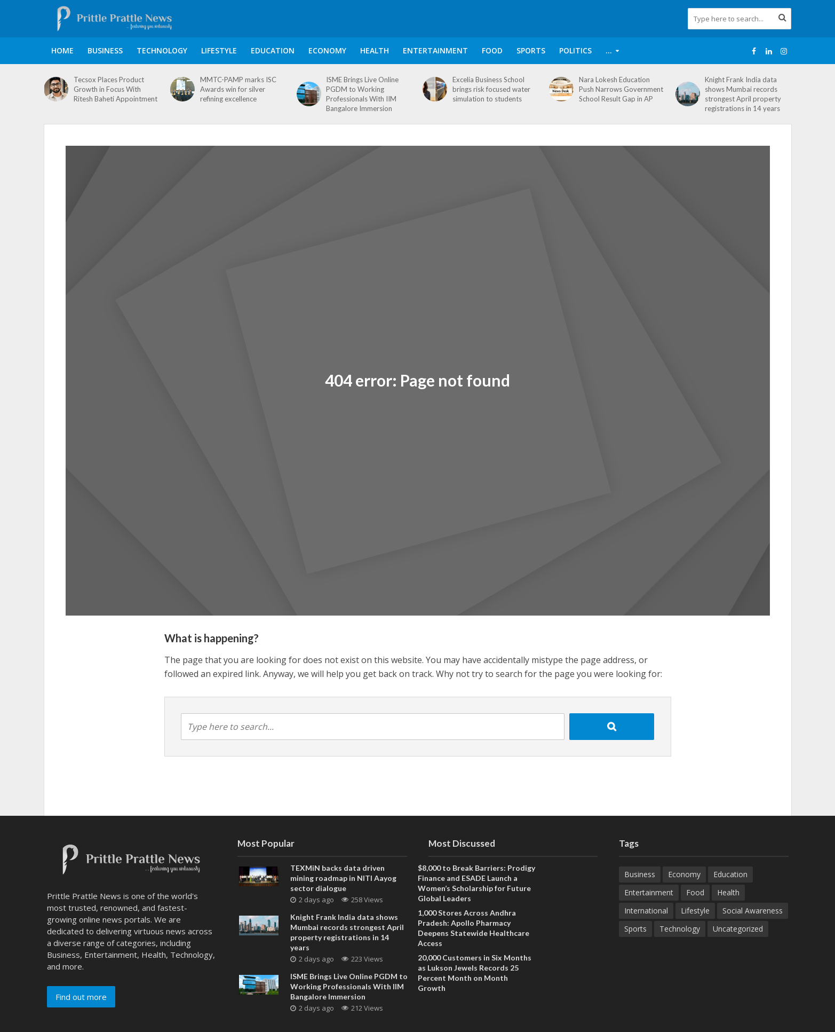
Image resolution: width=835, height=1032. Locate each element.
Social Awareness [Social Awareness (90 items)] (752, 910)
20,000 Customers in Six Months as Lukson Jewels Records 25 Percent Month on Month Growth (474, 972)
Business (105, 50)
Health (374, 50)
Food (492, 50)
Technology (162, 50)
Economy (327, 50)
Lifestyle (219, 50)
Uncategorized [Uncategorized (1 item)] (738, 929)
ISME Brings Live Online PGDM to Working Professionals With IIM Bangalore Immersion (362, 94)
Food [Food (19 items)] (695, 892)
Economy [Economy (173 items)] (684, 874)
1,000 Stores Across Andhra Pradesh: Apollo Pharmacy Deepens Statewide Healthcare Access (473, 928)
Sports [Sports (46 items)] (635, 929)
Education (273, 50)
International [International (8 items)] (646, 910)
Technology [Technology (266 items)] (679, 929)
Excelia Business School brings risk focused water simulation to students (491, 89)
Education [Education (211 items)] (730, 874)
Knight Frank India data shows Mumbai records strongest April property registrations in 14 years (743, 94)
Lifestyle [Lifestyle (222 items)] (695, 910)
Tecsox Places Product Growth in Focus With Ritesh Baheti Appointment (115, 89)
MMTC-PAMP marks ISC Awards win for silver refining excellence (238, 89)
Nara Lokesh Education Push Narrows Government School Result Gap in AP (621, 89)
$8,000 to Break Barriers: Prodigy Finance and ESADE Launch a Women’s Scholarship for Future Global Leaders (476, 883)
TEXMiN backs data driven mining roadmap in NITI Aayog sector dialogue (343, 878)
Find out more (81, 996)
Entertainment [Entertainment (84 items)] (648, 892)
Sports (530, 50)
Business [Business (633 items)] (639, 874)
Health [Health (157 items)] (728, 892)
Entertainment (435, 50)
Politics (575, 50)
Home (62, 50)
